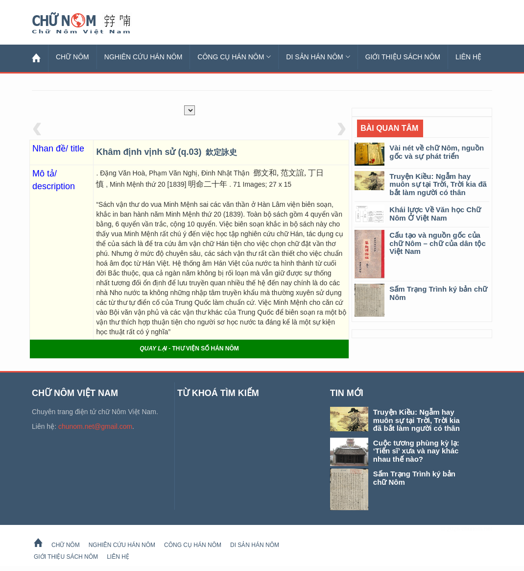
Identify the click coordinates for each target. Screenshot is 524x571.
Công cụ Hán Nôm (234, 57)
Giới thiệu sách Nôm (402, 57)
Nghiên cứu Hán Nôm (143, 57)
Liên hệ (468, 57)
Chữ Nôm (93, 23)
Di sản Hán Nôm (318, 57)
